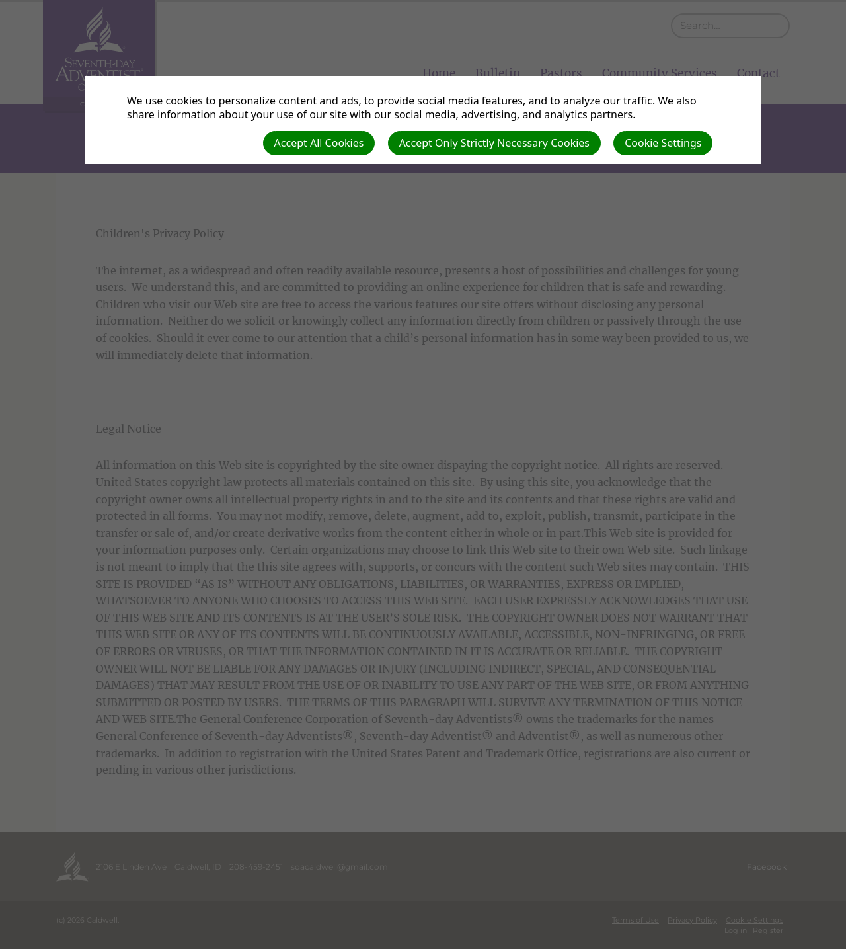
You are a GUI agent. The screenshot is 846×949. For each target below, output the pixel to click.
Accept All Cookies (319, 143)
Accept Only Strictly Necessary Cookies (494, 143)
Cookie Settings (663, 143)
